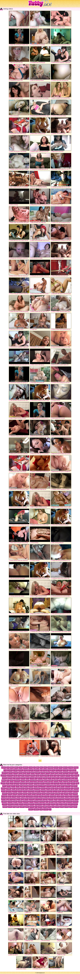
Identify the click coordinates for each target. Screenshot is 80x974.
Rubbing (48, 783)
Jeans (27, 806)
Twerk (49, 778)
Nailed (65, 804)
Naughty (5, 806)
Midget (45, 778)
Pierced (55, 791)
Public (19, 791)
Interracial (75, 801)
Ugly (23, 775)
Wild (65, 783)
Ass (52, 783)
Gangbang (50, 767)
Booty (61, 778)
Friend (76, 798)
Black (9, 796)
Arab (51, 775)
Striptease (40, 780)
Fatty (56, 801)
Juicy (49, 806)
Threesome (17, 780)
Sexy (73, 778)
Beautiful (5, 793)
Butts (13, 788)
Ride (19, 775)
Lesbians (46, 809)
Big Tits (20, 793)
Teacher (73, 783)
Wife (56, 772)
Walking (33, 775)
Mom (41, 767)
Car (62, 793)
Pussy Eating (33, 780)
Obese (41, 775)
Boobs (52, 793)
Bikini (18, 796)
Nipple (17, 788)
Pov (8, 780)
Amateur (4, 804)
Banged (25, 785)
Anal (8, 767)
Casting (66, 793)
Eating (10, 778)
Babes (17, 778)
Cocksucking (29, 796)
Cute (58, 796)
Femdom (47, 796)
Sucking (77, 775)
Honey (62, 796)
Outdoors (68, 785)
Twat (61, 783)
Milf (70, 770)
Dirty (14, 806)
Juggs (44, 806)
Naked (35, 785)
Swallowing (31, 791)
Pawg (37, 775)
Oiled (56, 788)
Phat (55, 775)
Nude (26, 788)
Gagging (51, 801)
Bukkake (76, 780)
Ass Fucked (59, 770)
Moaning (76, 788)
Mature (16, 767)
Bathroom (61, 788)
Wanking (27, 775)
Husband (51, 798)
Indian (55, 798)
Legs (41, 809)
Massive (32, 804)
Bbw (38, 767)
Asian (53, 770)
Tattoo (48, 788)
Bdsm (60, 772)
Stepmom (36, 770)
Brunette (39, 793)
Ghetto (22, 788)
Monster (56, 780)
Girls (64, 801)
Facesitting (61, 798)
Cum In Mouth (42, 785)
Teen (20, 767)
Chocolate (4, 796)
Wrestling (76, 791)
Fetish (9, 806)
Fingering (4, 801)
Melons (48, 804)
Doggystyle (74, 785)
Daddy (74, 770)
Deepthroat (10, 804)
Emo (44, 804)
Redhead (23, 778)
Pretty (11, 780)
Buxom (40, 778)
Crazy (76, 772)
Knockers (49, 785)
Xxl (26, 783)
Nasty (8, 785)
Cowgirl (41, 796)
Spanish (31, 783)
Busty (48, 793)
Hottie (26, 798)
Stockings (3, 775)
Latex (71, 806)
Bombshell (36, 783)
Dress (60, 804)
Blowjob (31, 785)
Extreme (31, 770)
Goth (22, 798)
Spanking (5, 778)
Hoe (7, 798)
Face (71, 796)
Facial (59, 801)
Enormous (9, 775)
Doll (14, 778)
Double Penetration (72, 804)
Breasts (10, 793)
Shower (3, 788)
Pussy (44, 770)
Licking (66, 806)
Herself (3, 798)
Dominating (53, 796)
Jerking (40, 806)
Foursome (25, 801)
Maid (18, 806)
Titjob (17, 785)
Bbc (41, 770)
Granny (3, 767)
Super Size (4, 772)
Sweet (52, 772)
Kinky (27, 780)
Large (62, 806)
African (56, 767)
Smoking (43, 791)
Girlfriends (69, 801)
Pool (27, 778)
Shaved (3, 783)
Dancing (63, 775)
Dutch (16, 804)
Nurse (3, 791)
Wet (21, 785)
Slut (36, 778)
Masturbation (38, 804)
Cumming (16, 783)
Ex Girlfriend (39, 798)
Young (30, 767)
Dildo (7, 783)
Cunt (68, 783)
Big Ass (65, 767)
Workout (25, 791)
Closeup (71, 767)
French (31, 801)
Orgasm (71, 772)
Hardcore (76, 796)
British (33, 793)
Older (28, 772)
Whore (4, 785)
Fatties (15, 801)
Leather (30, 809)
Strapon (50, 780)
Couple (15, 793)
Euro (53, 806)
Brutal (32, 772)
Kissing (57, 806)
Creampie (10, 770)
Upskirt (42, 783)
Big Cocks (65, 772)
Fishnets (10, 801)
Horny (18, 798)
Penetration (67, 778)
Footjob (20, 801)
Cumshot (56, 783)
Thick (60, 780)
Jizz (36, 806)
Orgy (77, 783)
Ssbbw (25, 770)
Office (60, 767)
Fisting (43, 772)
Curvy (11, 783)
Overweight (37, 788)
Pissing (32, 778)
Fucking (36, 801)
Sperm (62, 785)
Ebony (20, 772)
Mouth (45, 780)
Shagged (9, 788)
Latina (75, 806)
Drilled (52, 804)
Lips (57, 804)
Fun (47, 801)
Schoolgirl (65, 770)
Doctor (13, 785)
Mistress (43, 788)
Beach (52, 788)
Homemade (12, 798)
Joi (50, 809)
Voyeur (10, 772)
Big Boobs (49, 791)
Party (58, 785)
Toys (58, 778)
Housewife (31, 798)
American (14, 791)
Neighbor (37, 791)
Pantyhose (8, 791)
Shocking (65, 780)
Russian (76, 767)
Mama (11, 767)
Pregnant (38, 772)
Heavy (54, 785)
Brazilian (36, 796)
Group (66, 796)
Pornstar (67, 788)
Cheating (75, 793)
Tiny (5, 770)
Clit (72, 788)
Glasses (67, 798)
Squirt (70, 780)
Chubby (14, 796)
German (68, 775)
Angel (15, 775)
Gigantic (47, 775)
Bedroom (70, 791)
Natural (3, 780)
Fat (34, 767)
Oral (72, 775)
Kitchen (32, 806)
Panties (48, 772)
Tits (76, 778)
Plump (53, 778)
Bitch (29, 793)
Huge (49, 770)
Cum (70, 793)
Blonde (25, 793)
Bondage (57, 793)
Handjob (45, 798)
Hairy (45, 767)
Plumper (64, 791)
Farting (23, 780)
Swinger (22, 783)
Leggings (36, 809)
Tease (43, 793)
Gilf (58, 775)
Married (21, 804)
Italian (72, 798)
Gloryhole (42, 801)
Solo (25, 772)
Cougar (15, 770)
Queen (23, 796)
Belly (59, 791)
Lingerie (22, 806)
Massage (26, 804)
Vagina (31, 788)
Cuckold (16, 772)
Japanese (25, 767)
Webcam (21, 770)
